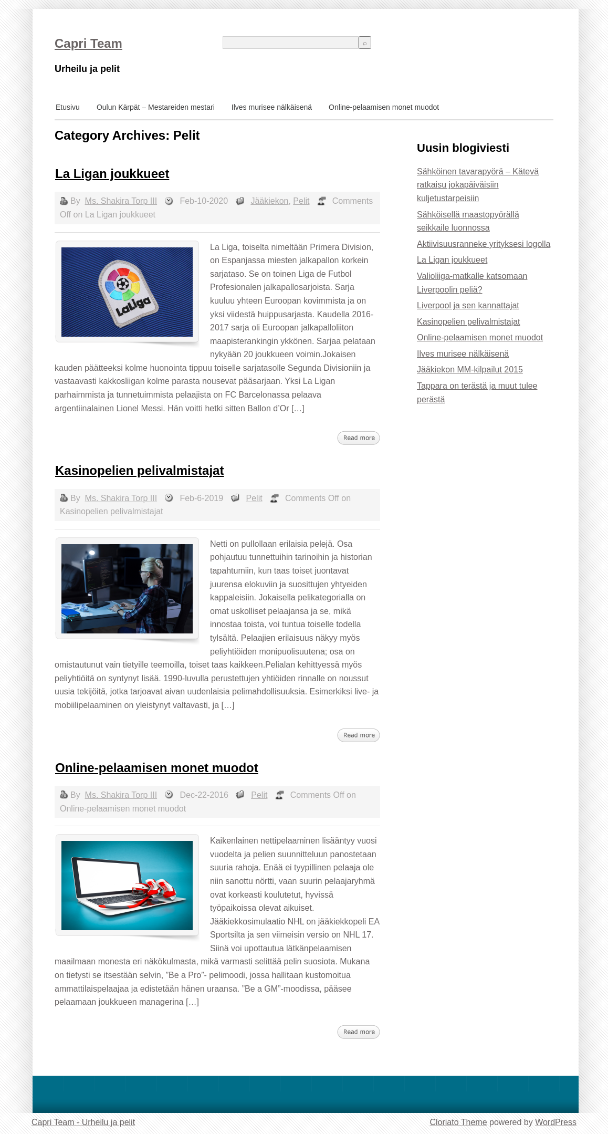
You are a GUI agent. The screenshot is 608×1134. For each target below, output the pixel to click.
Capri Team (88, 43)
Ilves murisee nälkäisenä (272, 107)
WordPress (555, 1122)
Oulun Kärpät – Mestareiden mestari (156, 107)
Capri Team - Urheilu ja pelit (83, 1122)
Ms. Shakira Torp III (121, 200)
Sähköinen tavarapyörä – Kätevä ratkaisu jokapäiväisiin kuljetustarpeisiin (478, 185)
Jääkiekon (269, 200)
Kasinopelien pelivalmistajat (139, 470)
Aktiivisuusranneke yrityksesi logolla (483, 244)
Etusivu (68, 107)
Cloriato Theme (458, 1122)
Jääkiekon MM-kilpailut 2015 (470, 369)
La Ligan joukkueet (112, 174)
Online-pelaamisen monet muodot (384, 107)
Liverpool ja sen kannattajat (468, 305)
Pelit (301, 200)
